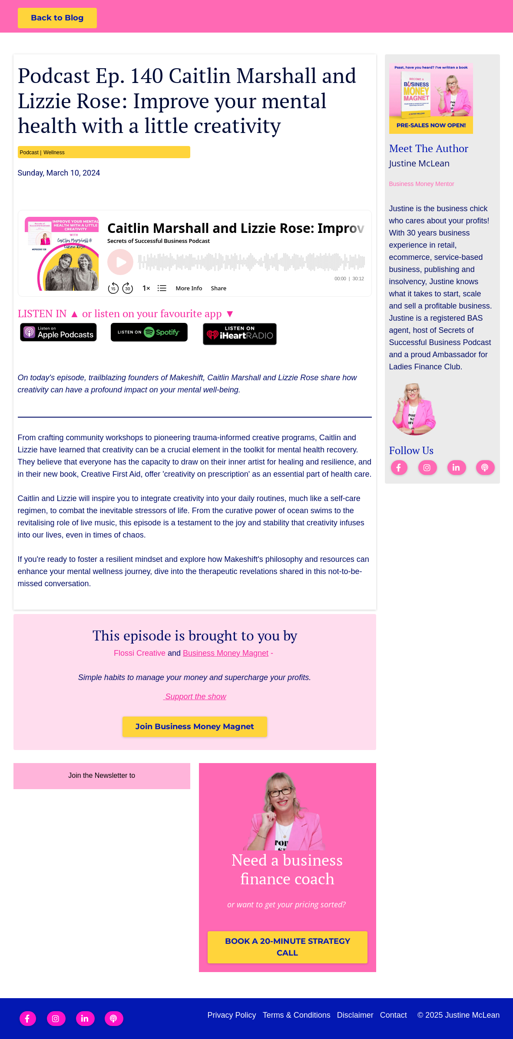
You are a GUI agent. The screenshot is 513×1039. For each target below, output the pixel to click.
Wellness (53, 152)
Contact (393, 1015)
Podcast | (31, 152)
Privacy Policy (232, 1015)
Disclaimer (355, 1015)
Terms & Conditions (297, 1015)
